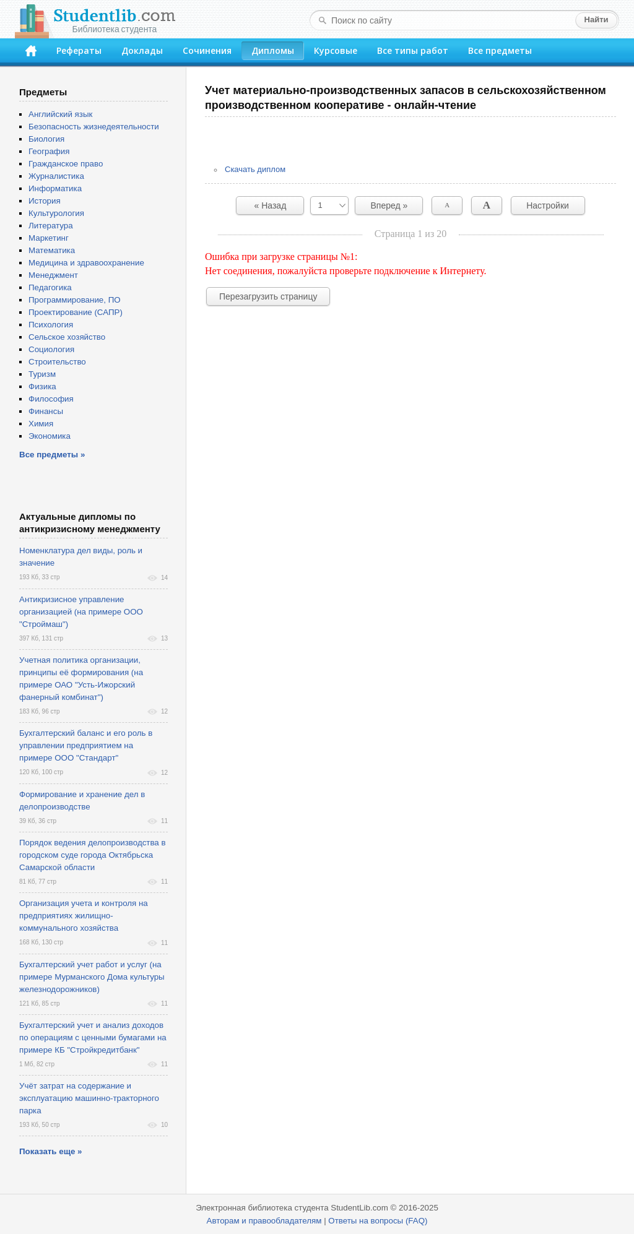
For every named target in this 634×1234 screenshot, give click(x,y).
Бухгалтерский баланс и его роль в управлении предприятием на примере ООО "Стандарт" (85, 745)
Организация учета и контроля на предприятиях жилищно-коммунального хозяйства (83, 916)
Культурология (56, 213)
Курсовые (335, 50)
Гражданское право (65, 163)
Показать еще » (50, 1151)
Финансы (45, 411)
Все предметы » (52, 454)
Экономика (49, 436)
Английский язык (60, 114)
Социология (51, 349)
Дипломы (272, 50)
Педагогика (50, 287)
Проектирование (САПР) (75, 312)
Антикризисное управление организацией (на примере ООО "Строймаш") (81, 612)
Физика (42, 386)
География (48, 151)
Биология (46, 139)
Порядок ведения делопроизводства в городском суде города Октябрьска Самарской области (92, 855)
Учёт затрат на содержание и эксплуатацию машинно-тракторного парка (89, 1098)
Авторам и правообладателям (264, 1220)
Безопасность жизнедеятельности (93, 126)
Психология (50, 324)
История (44, 200)
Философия (51, 398)
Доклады (142, 50)
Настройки (547, 205)
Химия (40, 423)
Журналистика (56, 176)
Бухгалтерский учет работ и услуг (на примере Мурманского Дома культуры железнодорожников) (92, 977)
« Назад (270, 205)
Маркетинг (48, 238)
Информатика (55, 188)
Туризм (42, 374)
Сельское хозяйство (66, 337)
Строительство (57, 361)
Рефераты (79, 50)
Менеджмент (53, 275)
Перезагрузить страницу (268, 296)
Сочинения (207, 50)
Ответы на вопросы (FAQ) (377, 1220)
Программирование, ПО (74, 299)
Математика (51, 250)
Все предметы (500, 50)
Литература (50, 225)
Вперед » (389, 205)
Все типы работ (412, 50)
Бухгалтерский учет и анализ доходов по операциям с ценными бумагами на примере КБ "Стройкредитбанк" (93, 1037)
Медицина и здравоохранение (86, 262)
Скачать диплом (255, 169)
